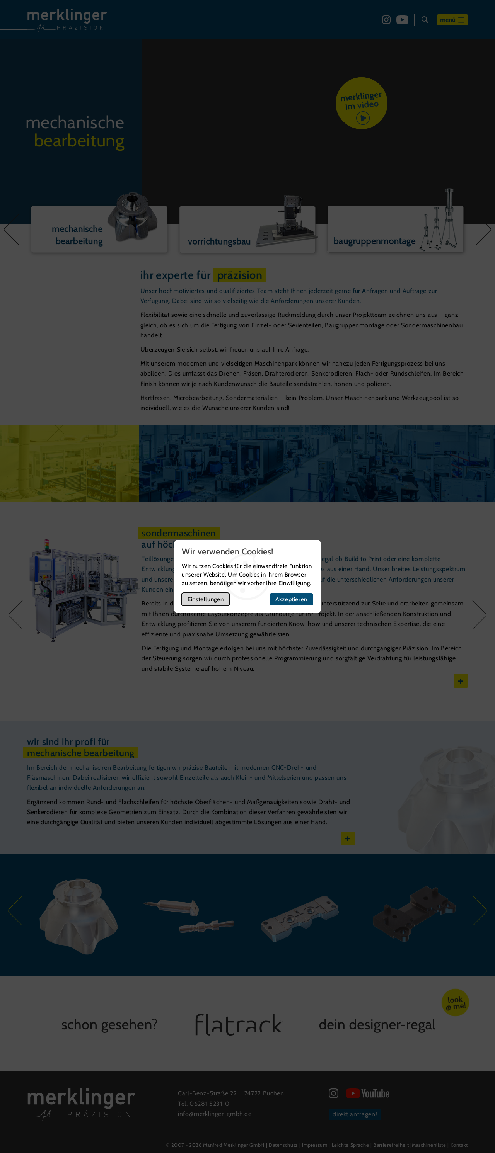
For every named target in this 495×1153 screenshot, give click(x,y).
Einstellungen (206, 599)
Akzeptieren (291, 599)
